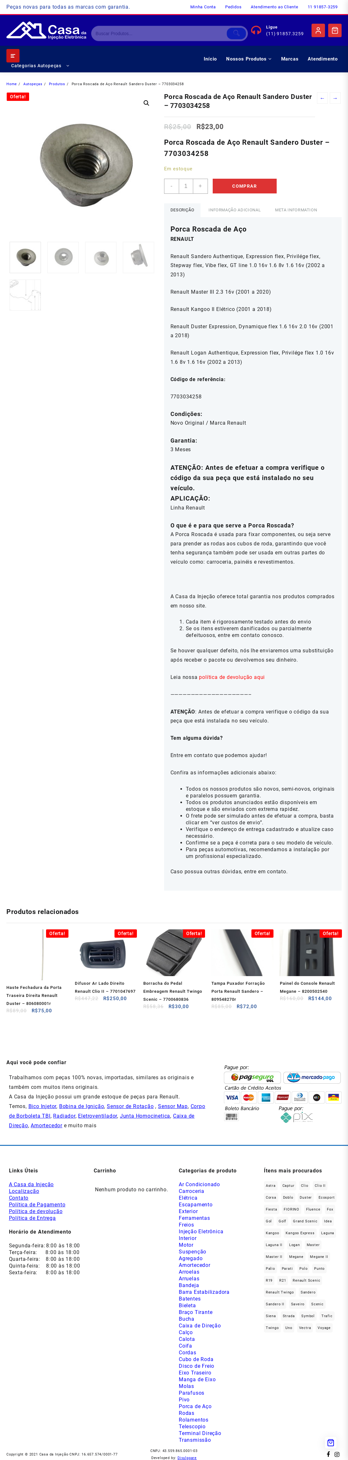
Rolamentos (194, 1420)
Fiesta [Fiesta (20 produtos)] (271, 1209)
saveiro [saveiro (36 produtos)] (298, 1304)
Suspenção (192, 1252)
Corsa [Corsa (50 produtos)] (271, 1197)
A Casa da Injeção (31, 1184)
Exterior (188, 1211)
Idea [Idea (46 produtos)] (328, 1221)
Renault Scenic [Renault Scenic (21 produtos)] (306, 1280)
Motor (186, 1245)
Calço (186, 1332)
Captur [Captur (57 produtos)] (288, 1186)
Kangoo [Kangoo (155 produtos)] (272, 1233)
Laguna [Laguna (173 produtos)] (327, 1233)
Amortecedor (46, 1125)
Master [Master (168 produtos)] (313, 1245)
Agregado (190, 1258)
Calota (187, 1339)
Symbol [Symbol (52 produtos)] (308, 1316)
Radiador (64, 1116)
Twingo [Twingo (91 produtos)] (272, 1328)
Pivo (184, 1400)
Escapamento (196, 1205)
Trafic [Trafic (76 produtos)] (327, 1316)
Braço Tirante (195, 1312)
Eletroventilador (97, 1116)
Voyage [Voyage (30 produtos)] (324, 1328)
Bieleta (187, 1305)
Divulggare (187, 1458)
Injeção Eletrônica (201, 1231)
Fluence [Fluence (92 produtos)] (313, 1209)
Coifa (185, 1346)
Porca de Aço (195, 1406)
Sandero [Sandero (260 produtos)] (308, 1292)
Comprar (244, 186)
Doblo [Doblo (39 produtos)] (288, 1197)
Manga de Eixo (197, 1379)
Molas (186, 1386)
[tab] (182, 210)
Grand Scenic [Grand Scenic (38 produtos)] (305, 1221)
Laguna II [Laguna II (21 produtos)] (274, 1245)
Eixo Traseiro (195, 1373)
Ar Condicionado (199, 1184)
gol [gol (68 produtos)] (269, 1221)
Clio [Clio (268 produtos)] (304, 1186)
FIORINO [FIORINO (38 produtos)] (291, 1209)
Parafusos (191, 1393)
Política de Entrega (32, 1218)
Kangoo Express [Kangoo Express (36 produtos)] (300, 1233)
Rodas (186, 1413)
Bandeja (189, 1285)
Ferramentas (194, 1218)
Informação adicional (235, 210)
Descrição (182, 210)
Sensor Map (173, 1106)
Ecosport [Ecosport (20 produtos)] (327, 1197)
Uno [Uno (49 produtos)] (288, 1328)
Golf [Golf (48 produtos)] (282, 1221)
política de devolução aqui (232, 677)
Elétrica (188, 1198)
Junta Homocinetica (145, 1116)
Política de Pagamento (37, 1205)
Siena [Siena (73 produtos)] (271, 1316)
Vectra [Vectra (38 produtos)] (305, 1328)
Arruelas (189, 1279)
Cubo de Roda (196, 1359)
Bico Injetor (42, 1106)
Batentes (190, 1299)
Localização (24, 1191)
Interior (187, 1238)
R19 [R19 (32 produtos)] (269, 1280)
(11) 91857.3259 (285, 33)
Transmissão (195, 1440)
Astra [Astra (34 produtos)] (271, 1186)
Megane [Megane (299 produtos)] (296, 1257)
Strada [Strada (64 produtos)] (289, 1316)
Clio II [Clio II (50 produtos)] (320, 1186)
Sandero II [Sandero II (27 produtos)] (275, 1304)
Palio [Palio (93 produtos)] (270, 1269)
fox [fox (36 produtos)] (330, 1209)
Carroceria (191, 1191)
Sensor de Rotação (130, 1106)
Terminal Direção (200, 1433)
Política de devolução (36, 1211)
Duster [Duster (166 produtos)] (306, 1197)
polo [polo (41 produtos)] (303, 1269)
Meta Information (296, 210)
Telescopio (192, 1426)
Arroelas (189, 1272)
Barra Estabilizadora (204, 1292)
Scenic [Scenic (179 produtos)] (317, 1304)
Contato (19, 1198)
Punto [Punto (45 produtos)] (319, 1269)
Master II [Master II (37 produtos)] (274, 1257)
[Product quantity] (186, 186)
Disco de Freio (196, 1366)
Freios (186, 1225)
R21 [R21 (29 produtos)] (282, 1280)
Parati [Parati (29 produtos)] (287, 1269)
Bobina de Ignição (81, 1106)
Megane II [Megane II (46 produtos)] (319, 1257)
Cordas (187, 1353)
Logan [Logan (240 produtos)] (294, 1245)
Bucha (186, 1319)
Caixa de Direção (200, 1326)
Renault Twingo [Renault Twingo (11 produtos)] (280, 1292)
